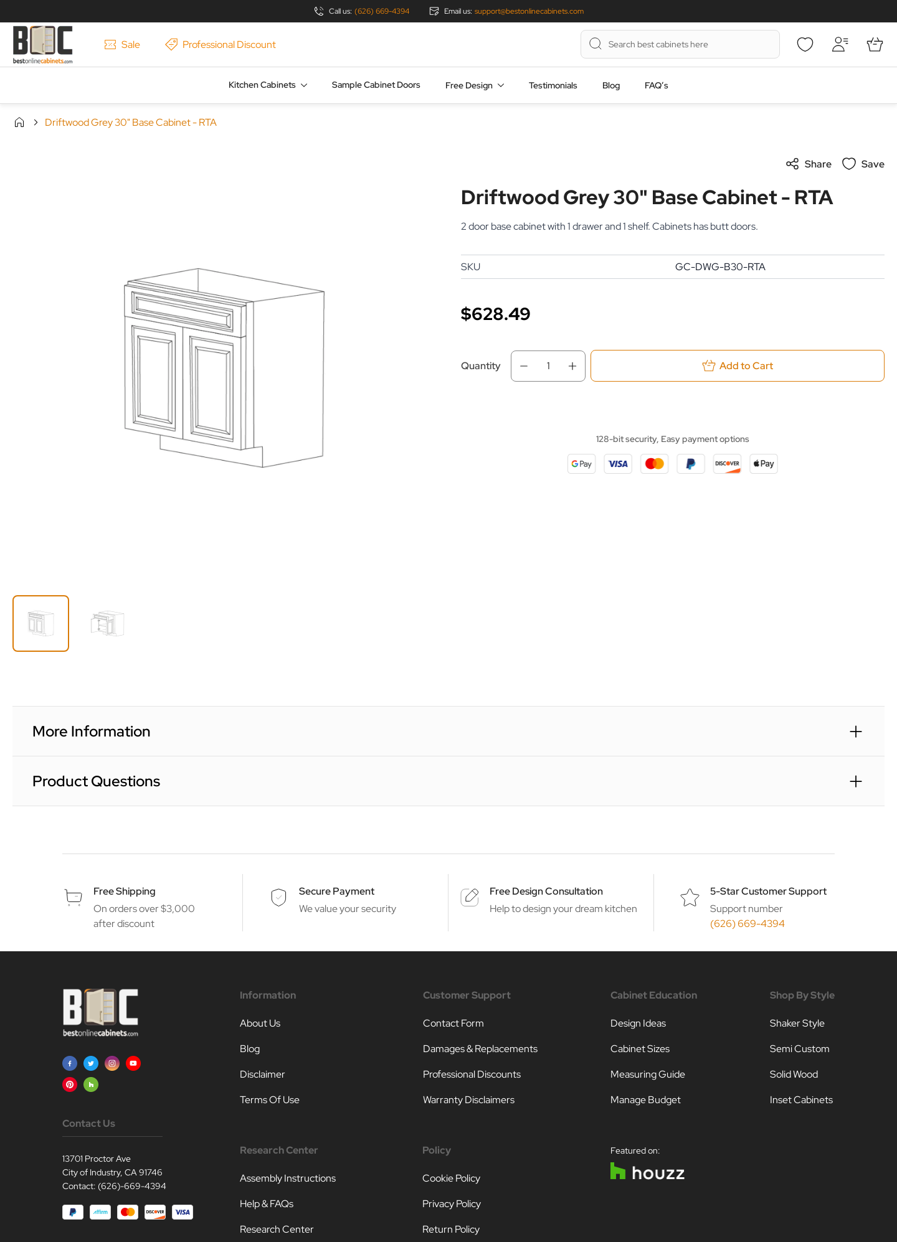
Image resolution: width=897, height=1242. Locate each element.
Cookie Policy (451, 1178)
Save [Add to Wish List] (863, 163)
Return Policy (451, 1229)
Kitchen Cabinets (262, 84)
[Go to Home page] (42, 45)
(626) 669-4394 (381, 11)
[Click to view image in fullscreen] (224, 368)
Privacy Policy (451, 1203)
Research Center (277, 1229)
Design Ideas (638, 1023)
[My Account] (840, 44)
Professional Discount (220, 44)
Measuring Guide (647, 1074)
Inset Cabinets (801, 1099)
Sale (122, 44)
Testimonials (553, 85)
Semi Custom (800, 1048)
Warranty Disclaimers (469, 1099)
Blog (611, 85)
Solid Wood (794, 1074)
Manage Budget (645, 1099)
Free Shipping (124, 891)
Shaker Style (797, 1023)
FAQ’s (656, 85)
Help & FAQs (266, 1203)
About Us (260, 1023)
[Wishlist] (805, 44)
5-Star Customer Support (768, 891)
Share (808, 163)
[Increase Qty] (576, 366)
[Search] (595, 43)
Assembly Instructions (288, 1178)
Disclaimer (262, 1074)
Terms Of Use (270, 1099)
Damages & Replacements (480, 1048)
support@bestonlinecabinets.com (529, 11)
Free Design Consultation (546, 891)
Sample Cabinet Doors (376, 84)
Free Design (469, 85)
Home (19, 122)
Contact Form (453, 1023)
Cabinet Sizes (640, 1048)
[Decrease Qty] (520, 366)
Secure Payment (336, 891)
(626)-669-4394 (132, 1186)
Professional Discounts (472, 1074)
